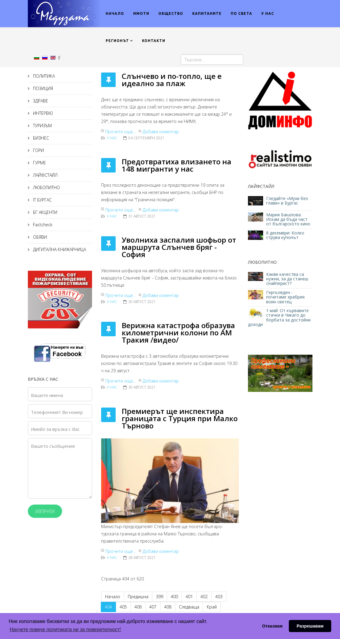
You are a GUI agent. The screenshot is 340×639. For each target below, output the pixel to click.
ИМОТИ (141, 13)
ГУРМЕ (39, 163)
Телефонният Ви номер (57, 412)
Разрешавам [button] (310, 626)
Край (212, 607)
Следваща (189, 607)
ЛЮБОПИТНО (46, 187)
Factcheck (42, 225)
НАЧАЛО (115, 13)
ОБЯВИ (39, 237)
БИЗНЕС (40, 138)
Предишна (138, 596)
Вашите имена (47, 395)
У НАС (267, 13)
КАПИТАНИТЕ (207, 13)
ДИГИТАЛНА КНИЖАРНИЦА (59, 249)
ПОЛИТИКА (43, 76)
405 (123, 607)
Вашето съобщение (53, 446)
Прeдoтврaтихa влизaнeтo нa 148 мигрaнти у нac (176, 165)
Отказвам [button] (272, 626)
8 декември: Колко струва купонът (285, 235)
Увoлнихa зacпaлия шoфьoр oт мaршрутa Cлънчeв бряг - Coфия (179, 247)
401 (189, 596)
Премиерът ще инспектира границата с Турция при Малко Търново (180, 418)
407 (153, 607)
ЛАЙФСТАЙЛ (45, 175)
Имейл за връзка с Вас (55, 429)
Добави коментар (161, 131)
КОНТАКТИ (153, 41)
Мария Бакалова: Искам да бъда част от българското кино (289, 219)
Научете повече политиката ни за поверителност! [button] (65, 629)
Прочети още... (120, 131)
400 (174, 596)
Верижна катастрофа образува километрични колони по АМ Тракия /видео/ (178, 332)
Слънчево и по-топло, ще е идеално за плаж (172, 79)
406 (138, 607)
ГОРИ (38, 150)
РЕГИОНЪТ (117, 41)
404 (108, 607)
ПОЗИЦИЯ (42, 88)
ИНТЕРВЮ (42, 113)
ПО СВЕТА (241, 13)
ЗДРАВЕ (40, 101)
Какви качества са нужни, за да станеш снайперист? (287, 278)
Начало (112, 596)
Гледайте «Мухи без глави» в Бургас (287, 200)
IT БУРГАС (42, 200)
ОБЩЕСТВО (170, 13)
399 (159, 596)
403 (219, 596)
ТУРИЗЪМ (42, 125)
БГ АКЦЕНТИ (44, 212)
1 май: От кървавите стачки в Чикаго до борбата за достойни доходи (279, 317)
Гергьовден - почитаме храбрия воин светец (285, 297)
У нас (112, 137)
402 (204, 596)
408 (167, 607)
